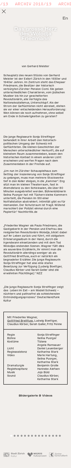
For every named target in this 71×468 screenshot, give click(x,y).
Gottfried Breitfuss (20, 320)
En (65, 18)
